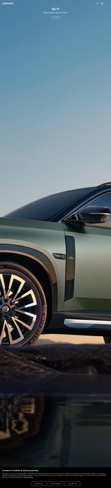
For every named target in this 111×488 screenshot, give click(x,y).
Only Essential (55, 484)
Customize (38, 484)
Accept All (72, 484)
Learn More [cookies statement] (28, 477)
